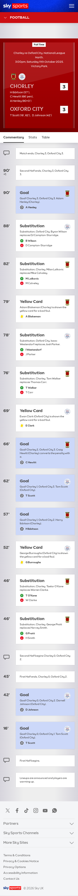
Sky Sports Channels (21, 833)
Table (46, 137)
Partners (11, 823)
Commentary (13, 137)
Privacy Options (14, 866)
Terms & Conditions (16, 855)
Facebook (17, 810)
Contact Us (11, 878)
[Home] (15, 6)
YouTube (45, 810)
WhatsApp (54, 810)
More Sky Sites (15, 842)
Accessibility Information (20, 872)
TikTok (26, 810)
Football (16, 18)
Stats (32, 137)
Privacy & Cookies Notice (21, 861)
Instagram (36, 810)
